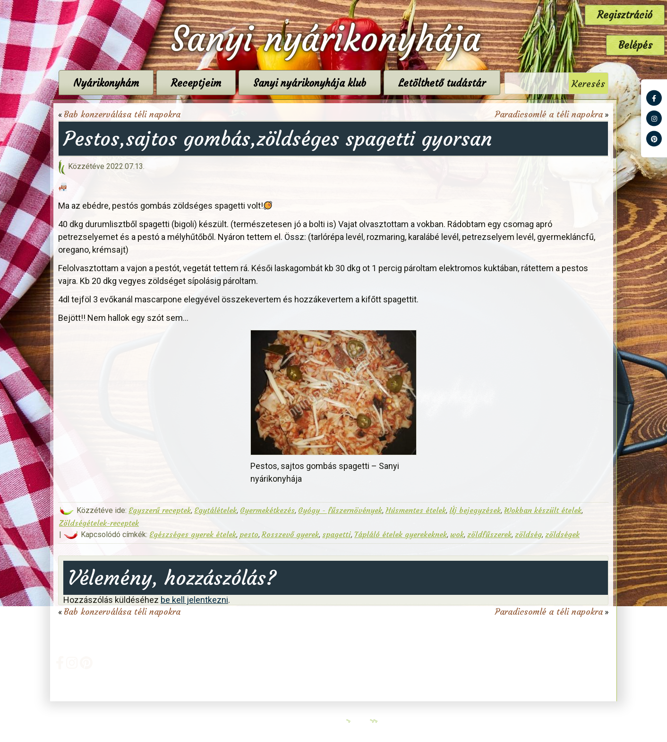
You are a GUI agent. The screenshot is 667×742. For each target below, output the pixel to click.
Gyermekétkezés (267, 510)
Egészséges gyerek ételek (192, 534)
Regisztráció (624, 15)
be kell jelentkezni (194, 600)
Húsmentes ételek (415, 510)
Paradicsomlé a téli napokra (549, 114)
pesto (248, 534)
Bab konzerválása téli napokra (122, 114)
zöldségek (562, 534)
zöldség (528, 534)
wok (457, 534)
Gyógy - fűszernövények (340, 510)
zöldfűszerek (489, 534)
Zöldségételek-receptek (99, 523)
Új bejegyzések (475, 510)
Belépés (635, 45)
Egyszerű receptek (159, 510)
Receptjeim (196, 83)
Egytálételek (215, 510)
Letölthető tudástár (442, 83)
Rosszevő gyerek (290, 534)
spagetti (336, 534)
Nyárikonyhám (106, 83)
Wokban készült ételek (542, 510)
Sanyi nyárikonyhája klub (309, 83)
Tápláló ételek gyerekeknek (400, 534)
